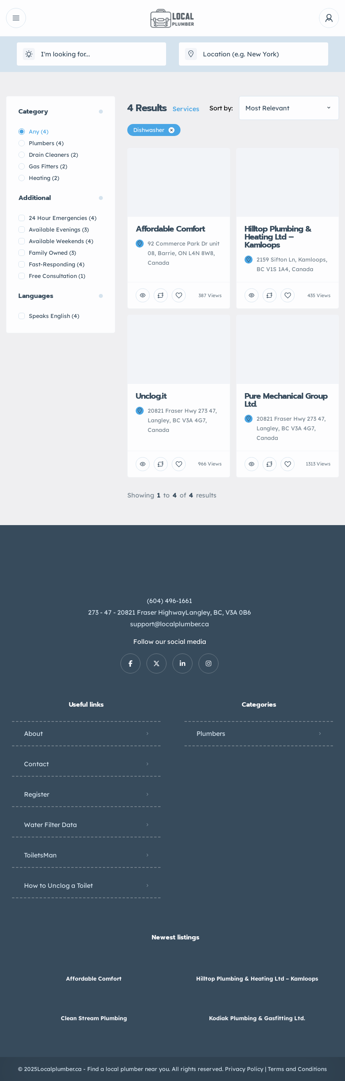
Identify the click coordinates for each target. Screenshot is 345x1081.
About (33, 733)
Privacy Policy (244, 1069)
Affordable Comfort (94, 978)
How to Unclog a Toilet (58, 885)
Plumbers (211, 733)
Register (36, 794)
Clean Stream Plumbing (94, 1018)
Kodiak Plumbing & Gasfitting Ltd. (257, 1018)
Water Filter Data (50, 825)
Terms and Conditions (297, 1069)
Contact (36, 764)
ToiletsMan (40, 855)
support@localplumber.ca (169, 624)
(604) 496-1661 (169, 601)
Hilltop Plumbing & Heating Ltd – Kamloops (257, 978)
